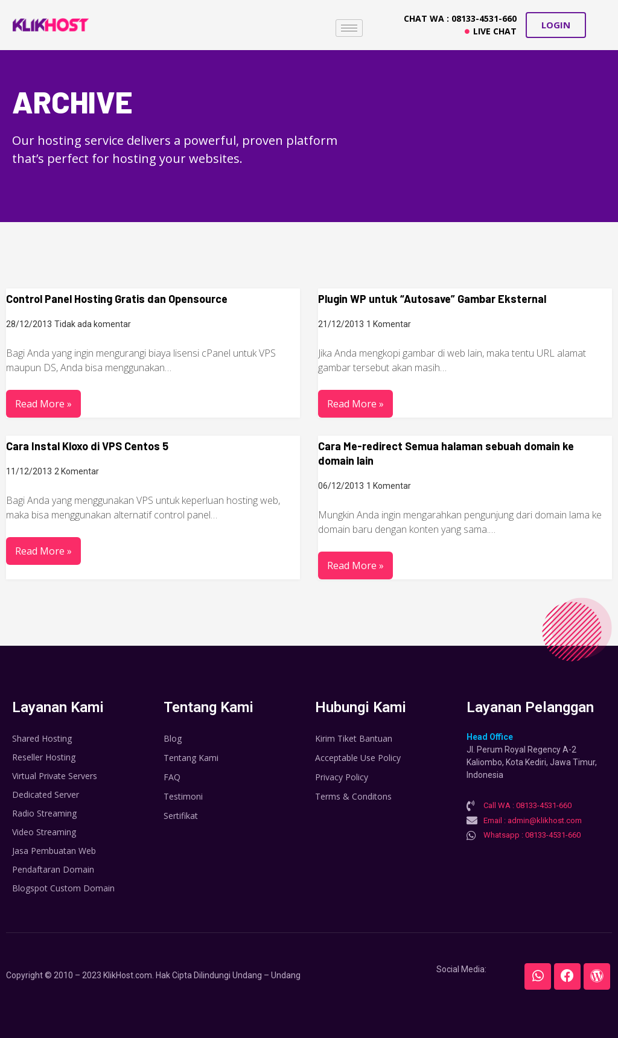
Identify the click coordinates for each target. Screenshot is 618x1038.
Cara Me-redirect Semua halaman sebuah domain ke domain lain (446, 453)
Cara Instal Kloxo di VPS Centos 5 (87, 446)
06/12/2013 (341, 486)
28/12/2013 (29, 324)
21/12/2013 (341, 324)
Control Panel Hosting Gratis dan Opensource (117, 298)
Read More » (43, 403)
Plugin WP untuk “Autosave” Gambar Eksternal (432, 298)
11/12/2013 (29, 471)
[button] (556, 25)
